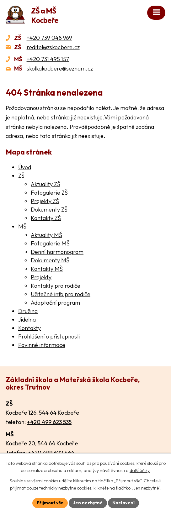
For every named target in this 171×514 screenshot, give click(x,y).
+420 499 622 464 (51, 452)
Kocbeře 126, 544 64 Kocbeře (42, 412)
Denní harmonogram (57, 251)
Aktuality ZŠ (45, 184)
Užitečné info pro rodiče (60, 294)
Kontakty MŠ (47, 268)
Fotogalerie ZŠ (49, 192)
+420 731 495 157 (48, 59)
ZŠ (21, 175)
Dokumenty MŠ (50, 260)
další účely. (140, 471)
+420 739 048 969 (49, 37)
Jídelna (27, 319)
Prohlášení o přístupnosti (49, 336)
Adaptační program (55, 302)
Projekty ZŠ (45, 201)
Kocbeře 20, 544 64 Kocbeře (42, 443)
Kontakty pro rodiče (55, 285)
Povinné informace (41, 345)
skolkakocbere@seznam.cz (60, 68)
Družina (28, 311)
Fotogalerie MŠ (50, 243)
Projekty (41, 277)
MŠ (22, 226)
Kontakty (29, 328)
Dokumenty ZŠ (49, 209)
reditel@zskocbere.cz (53, 47)
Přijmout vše (50, 503)
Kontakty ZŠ (46, 218)
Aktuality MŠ (46, 235)
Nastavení (123, 503)
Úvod (24, 167)
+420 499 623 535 (49, 422)
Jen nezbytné (88, 503)
